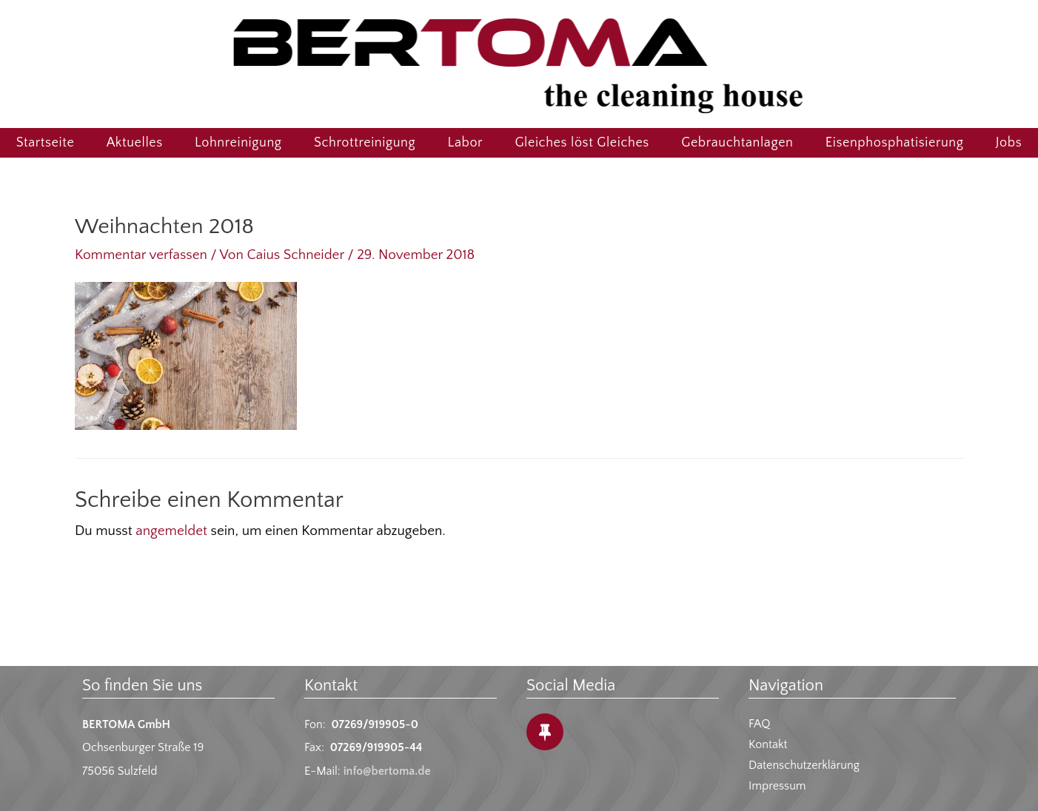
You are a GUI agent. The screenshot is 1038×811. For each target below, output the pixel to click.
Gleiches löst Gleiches (582, 142)
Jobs (1009, 142)
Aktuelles (135, 142)
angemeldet (171, 531)
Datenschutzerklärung (804, 765)
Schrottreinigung (364, 142)
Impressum (777, 786)
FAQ (759, 723)
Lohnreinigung (238, 142)
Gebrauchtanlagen (737, 142)
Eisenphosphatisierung (895, 142)
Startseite (45, 142)
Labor (465, 142)
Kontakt (768, 744)
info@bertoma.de (387, 771)
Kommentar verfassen (141, 255)
